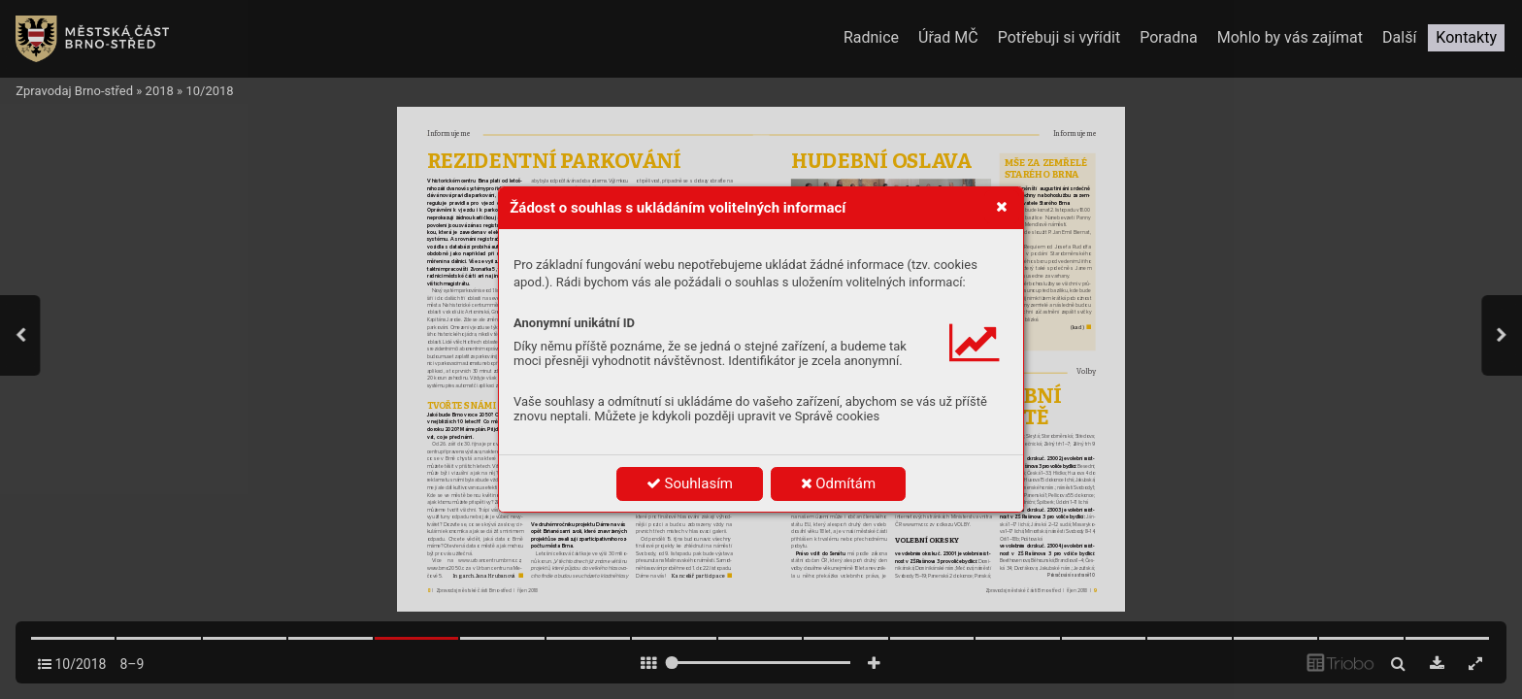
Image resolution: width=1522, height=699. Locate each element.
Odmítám (839, 483)
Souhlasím (689, 483)
